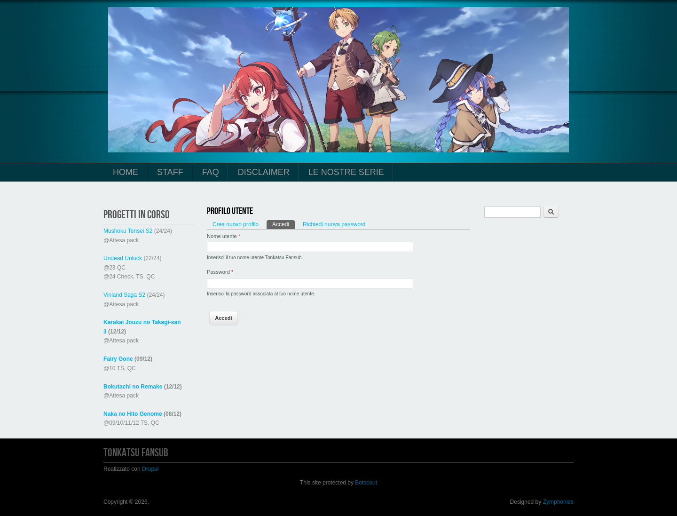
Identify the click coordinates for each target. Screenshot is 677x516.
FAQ (210, 172)
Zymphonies (558, 502)
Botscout (366, 482)
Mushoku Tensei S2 (128, 231)
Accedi (283, 224)
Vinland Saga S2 (124, 295)
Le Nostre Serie (346, 172)
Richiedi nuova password (334, 224)
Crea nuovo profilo (236, 224)
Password (220, 272)
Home (125, 172)
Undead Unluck (122, 258)
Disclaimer (264, 172)
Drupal (150, 469)
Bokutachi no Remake (132, 386)
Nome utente (223, 236)
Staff (170, 172)
